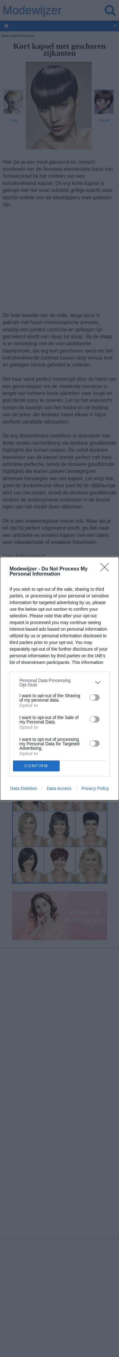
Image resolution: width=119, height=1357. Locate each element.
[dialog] (59, 678)
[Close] (107, 569)
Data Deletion (23, 788)
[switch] (94, 697)
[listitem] (59, 682)
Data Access (59, 788)
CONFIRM (36, 765)
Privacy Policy (95, 788)
